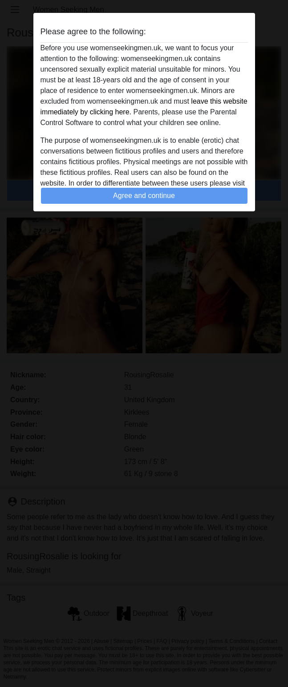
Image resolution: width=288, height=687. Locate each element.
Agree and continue (144, 195)
